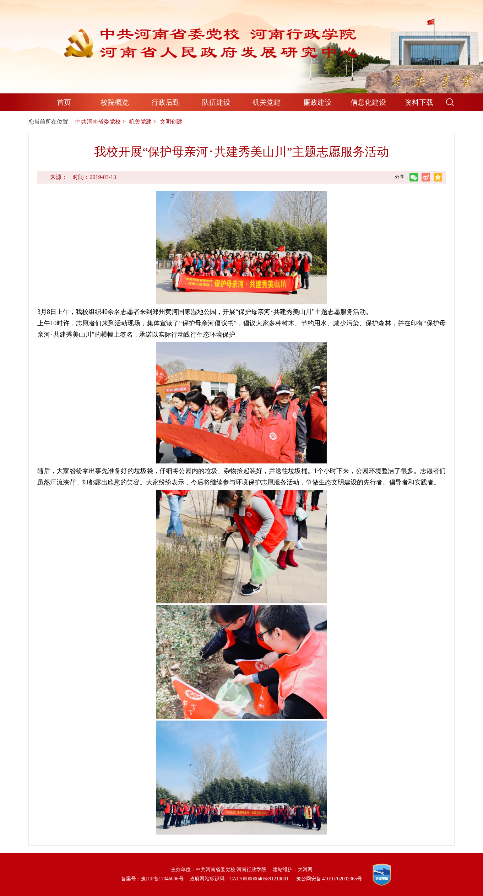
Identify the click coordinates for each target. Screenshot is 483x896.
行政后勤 (165, 102)
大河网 (305, 869)
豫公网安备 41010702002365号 (329, 878)
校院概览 (115, 102)
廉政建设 (317, 102)
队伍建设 (216, 102)
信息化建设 (368, 102)
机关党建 (267, 102)
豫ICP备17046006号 (162, 878)
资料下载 (419, 102)
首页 (64, 102)
